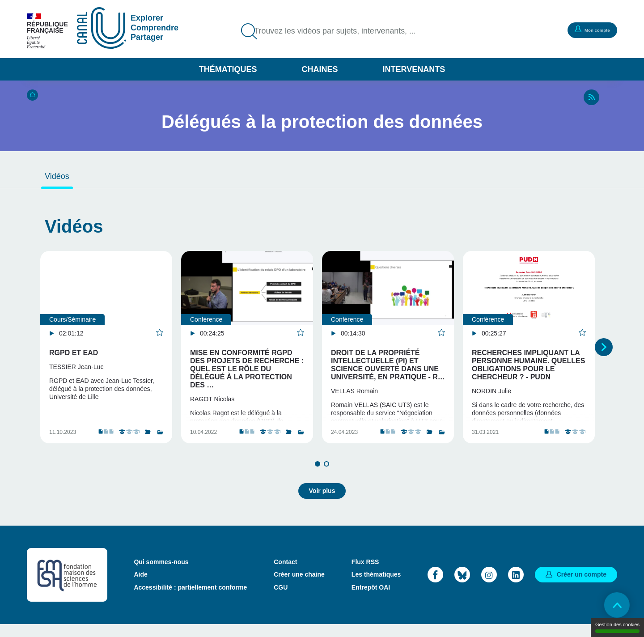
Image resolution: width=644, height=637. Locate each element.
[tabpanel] (106, 355)
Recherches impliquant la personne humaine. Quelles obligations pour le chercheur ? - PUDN (528, 365)
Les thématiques (376, 587)
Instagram (489, 587)
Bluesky (462, 587)
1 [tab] (317, 479)
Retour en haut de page (612, 605)
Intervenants (414, 69)
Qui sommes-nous (161, 574)
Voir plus (322, 503)
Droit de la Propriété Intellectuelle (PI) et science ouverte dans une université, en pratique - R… (388, 365)
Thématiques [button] (228, 69)
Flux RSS (365, 574)
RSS (591, 97)
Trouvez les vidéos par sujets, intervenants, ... (344, 31)
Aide (140, 587)
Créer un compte (581, 586)
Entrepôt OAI (371, 599)
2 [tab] (326, 479)
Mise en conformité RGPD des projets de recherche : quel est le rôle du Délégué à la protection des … (247, 369)
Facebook (435, 587)
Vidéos (57, 176)
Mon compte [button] (588, 29)
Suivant (604, 355)
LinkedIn (516, 587)
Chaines (319, 69)
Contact (285, 574)
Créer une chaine (299, 587)
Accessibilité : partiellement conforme (190, 599)
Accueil (32, 95)
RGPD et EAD (73, 353)
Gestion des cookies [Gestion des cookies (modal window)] (617, 627)
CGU (281, 599)
